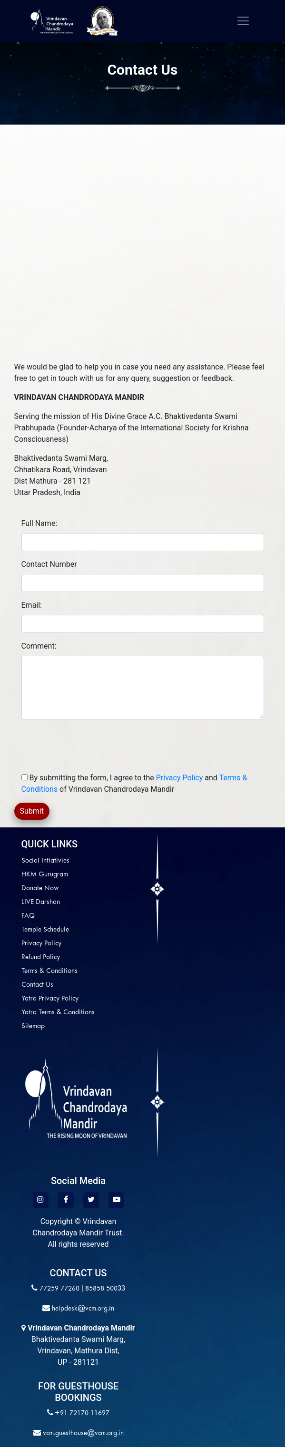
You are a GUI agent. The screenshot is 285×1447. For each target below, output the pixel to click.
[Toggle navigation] (243, 20)
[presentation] (101, 745)
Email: (31, 605)
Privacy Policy (179, 777)
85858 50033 (105, 1289)
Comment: (39, 646)
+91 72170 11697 (82, 1413)
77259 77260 (59, 1289)
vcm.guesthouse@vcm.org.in (82, 1433)
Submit (32, 811)
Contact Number (49, 564)
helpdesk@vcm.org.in (82, 1309)
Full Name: (39, 523)
